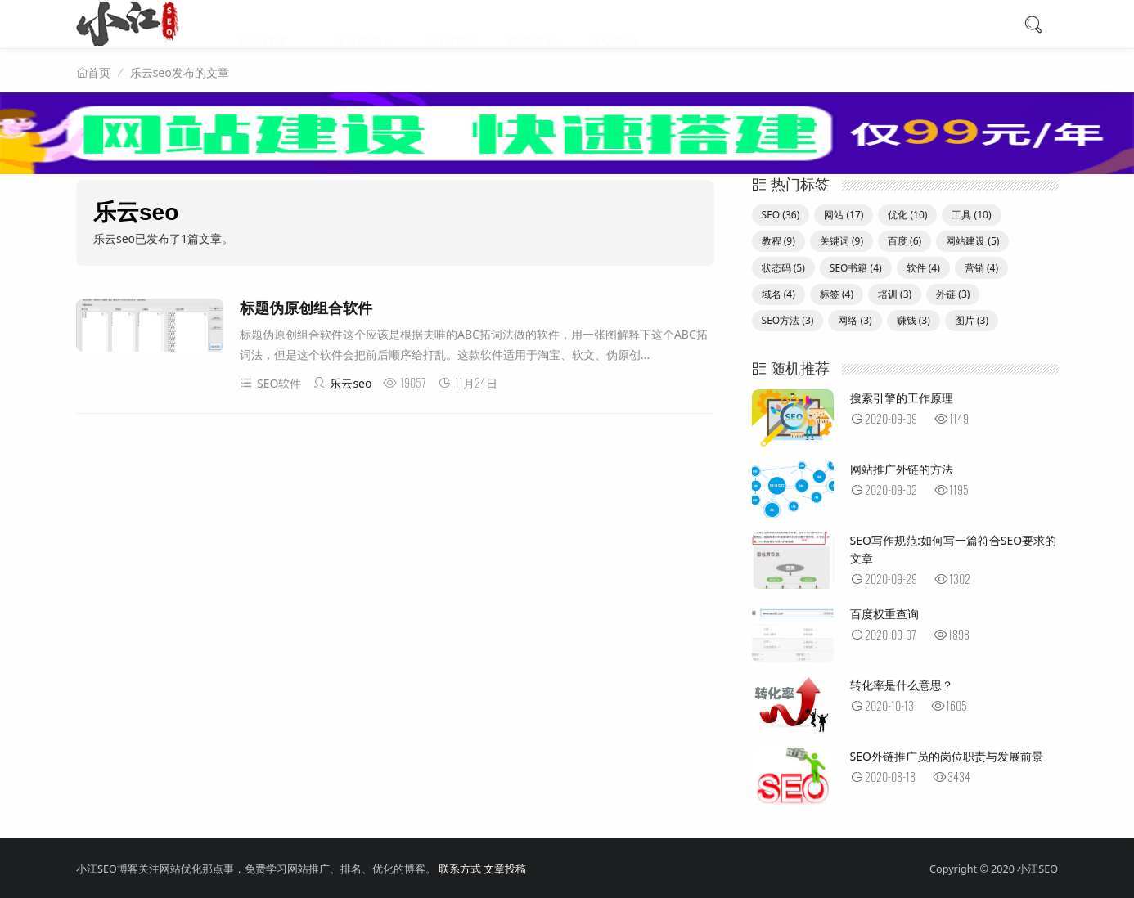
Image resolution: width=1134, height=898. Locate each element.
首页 (99, 73)
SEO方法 (788, 320)
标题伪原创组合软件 (306, 308)
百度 (904, 241)
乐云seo (342, 383)
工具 (971, 215)
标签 (836, 294)
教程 (778, 241)
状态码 (783, 268)
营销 (981, 268)
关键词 (841, 241)
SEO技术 (263, 25)
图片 (971, 320)
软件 (923, 268)
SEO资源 (356, 25)
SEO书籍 (856, 268)
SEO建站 (450, 25)
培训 (894, 294)
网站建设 (972, 241)
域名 (778, 294)
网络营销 (532, 25)
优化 (907, 215)
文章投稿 (505, 869)
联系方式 (460, 869)
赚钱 (913, 320)
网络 (854, 320)
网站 (843, 215)
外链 (953, 294)
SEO (781, 215)
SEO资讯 (612, 25)
